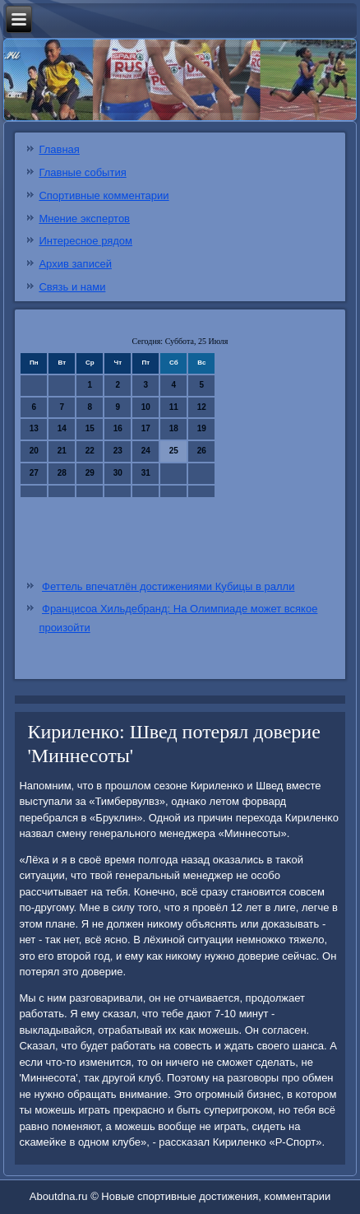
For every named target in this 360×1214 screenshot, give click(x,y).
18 (173, 428)
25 (173, 450)
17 (145, 428)
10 (145, 407)
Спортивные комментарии (103, 195)
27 (34, 472)
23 (117, 450)
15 (90, 428)
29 (90, 472)
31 (145, 472)
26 (201, 450)
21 (62, 450)
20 (34, 450)
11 (173, 407)
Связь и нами (72, 287)
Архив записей (75, 264)
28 (62, 472)
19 (201, 428)
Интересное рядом (85, 241)
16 (117, 428)
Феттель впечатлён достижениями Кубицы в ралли (168, 586)
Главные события (82, 172)
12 (201, 407)
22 (90, 450)
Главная (59, 149)
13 (34, 428)
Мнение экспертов (84, 218)
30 (117, 472)
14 (62, 428)
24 (145, 450)
